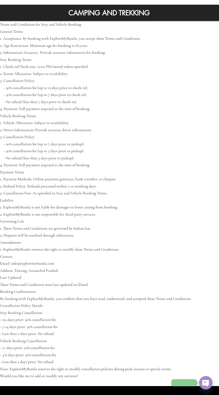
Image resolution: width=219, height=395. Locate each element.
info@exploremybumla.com (32, 263)
